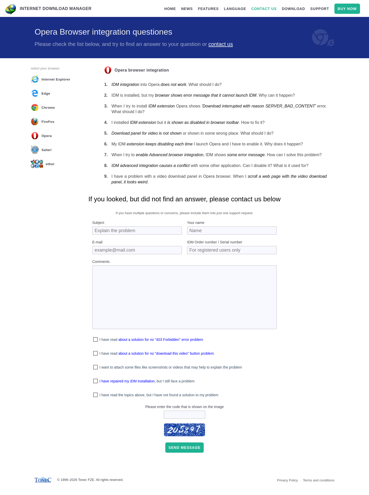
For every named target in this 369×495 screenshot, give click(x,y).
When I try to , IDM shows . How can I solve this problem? (216, 155)
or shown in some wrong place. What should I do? (192, 133)
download (293, 9)
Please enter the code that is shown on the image (184, 407)
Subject (98, 223)
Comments (101, 262)
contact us (264, 9)
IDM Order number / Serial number (214, 242)
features (208, 9)
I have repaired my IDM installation (127, 381)
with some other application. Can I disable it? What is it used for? (209, 165)
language (235, 9)
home (170, 9)
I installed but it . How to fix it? (188, 122)
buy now (347, 9)
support (319, 9)
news (187, 9)
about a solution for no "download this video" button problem (166, 353)
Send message (185, 448)
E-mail (97, 242)
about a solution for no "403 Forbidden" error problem (160, 340)
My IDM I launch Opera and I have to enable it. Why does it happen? (207, 144)
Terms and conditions (318, 480)
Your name (195, 223)
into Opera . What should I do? (166, 84)
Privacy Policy (287, 480)
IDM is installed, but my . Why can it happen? (203, 95)
